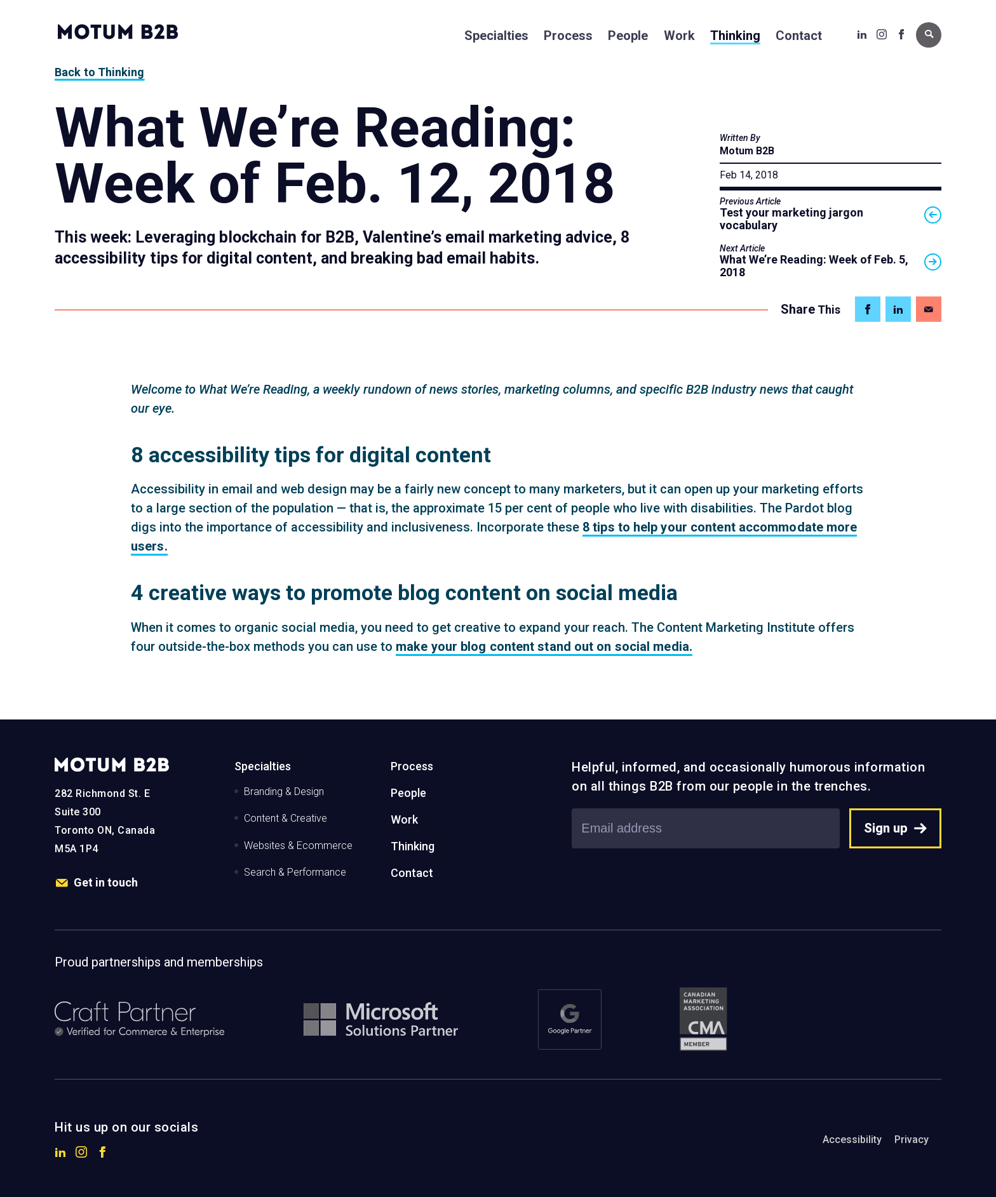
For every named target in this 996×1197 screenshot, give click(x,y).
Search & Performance (295, 872)
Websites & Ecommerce (298, 845)
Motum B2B (747, 151)
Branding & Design (284, 792)
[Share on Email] (928, 309)
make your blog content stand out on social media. (544, 646)
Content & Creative (285, 818)
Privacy (911, 1139)
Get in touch (96, 883)
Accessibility (852, 1139)
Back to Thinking (100, 72)
